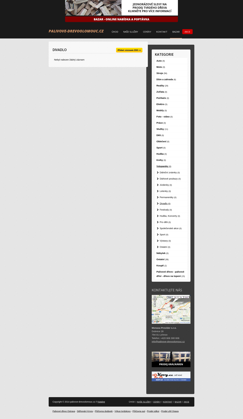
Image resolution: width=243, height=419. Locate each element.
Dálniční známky (170, 172)
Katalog (101, 402)
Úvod (115, 31)
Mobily (162, 110)
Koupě (162, 265)
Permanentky (168, 197)
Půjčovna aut (139, 411)
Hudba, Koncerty (170, 216)
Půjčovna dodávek (104, 411)
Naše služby (130, 31)
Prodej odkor (153, 411)
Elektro (162, 104)
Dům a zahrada (166, 79)
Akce (187, 31)
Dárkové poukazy (170, 178)
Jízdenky (166, 185)
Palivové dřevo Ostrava (64, 411)
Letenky (165, 191)
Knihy (161, 160)
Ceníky (147, 31)
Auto (161, 60)
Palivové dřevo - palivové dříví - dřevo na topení (171, 273)
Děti (160, 135)
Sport (161, 147)
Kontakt (161, 31)
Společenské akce (171, 228)
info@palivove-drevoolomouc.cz (168, 341)
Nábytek (163, 253)
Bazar (176, 31)
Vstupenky (164, 166)
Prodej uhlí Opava (170, 411)
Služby (162, 129)
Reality (162, 85)
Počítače (163, 98)
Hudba (162, 153)
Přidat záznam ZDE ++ (129, 50)
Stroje (162, 73)
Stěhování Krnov (85, 411)
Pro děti (165, 222)
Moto (161, 67)
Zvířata (162, 91)
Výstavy (165, 240)
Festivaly (166, 209)
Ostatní (165, 247)
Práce (161, 122)
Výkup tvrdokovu (123, 411)
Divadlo (165, 203)
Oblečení (163, 141)
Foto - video (165, 116)
